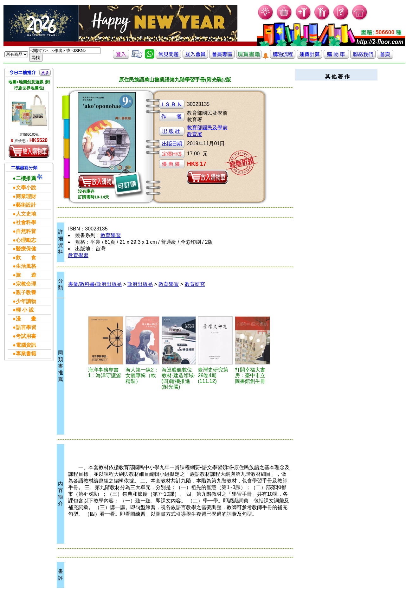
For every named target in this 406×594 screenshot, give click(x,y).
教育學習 (110, 235)
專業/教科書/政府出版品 (95, 284)
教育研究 (195, 284)
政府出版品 (140, 284)
